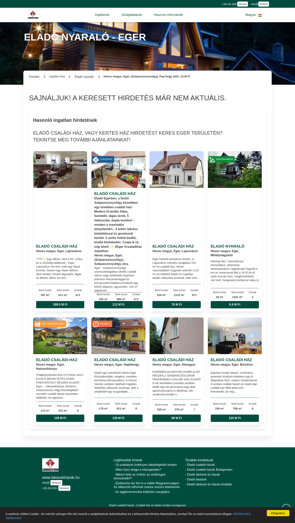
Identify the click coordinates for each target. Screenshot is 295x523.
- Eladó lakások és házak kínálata (208, 484)
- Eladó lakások (196, 479)
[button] (102, 15)
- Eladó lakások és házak (202, 474)
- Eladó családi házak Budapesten (209, 469)
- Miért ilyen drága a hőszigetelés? (137, 469)
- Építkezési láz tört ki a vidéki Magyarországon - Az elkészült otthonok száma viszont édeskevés (147, 485)
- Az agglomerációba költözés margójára (142, 492)
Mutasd (243, 4)
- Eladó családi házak (200, 465)
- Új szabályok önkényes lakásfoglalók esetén (145, 465)
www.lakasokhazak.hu (61, 477)
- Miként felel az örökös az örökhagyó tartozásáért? (140, 476)
